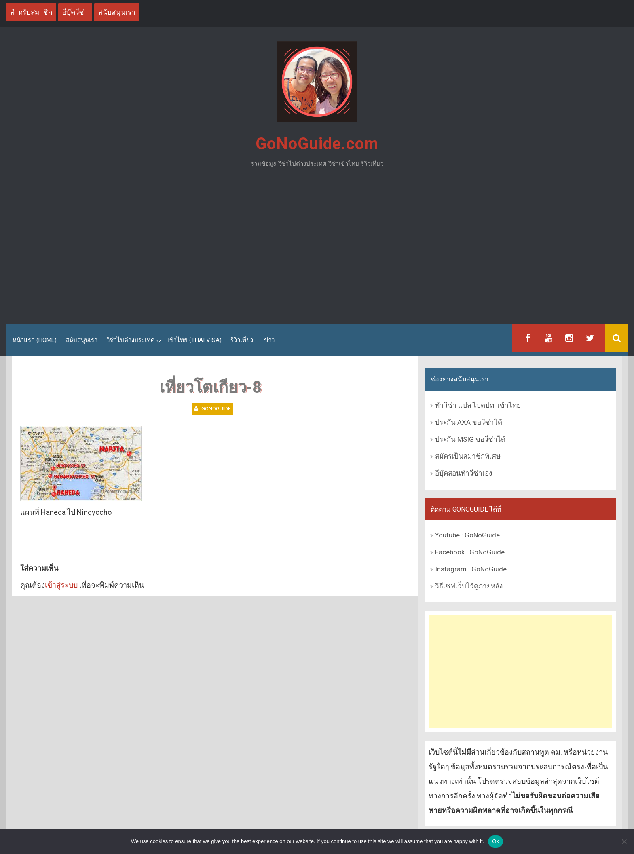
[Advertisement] (317, 249)
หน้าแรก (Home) (35, 340)
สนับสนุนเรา (81, 340)
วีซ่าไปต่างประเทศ (130, 340)
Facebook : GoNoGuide (470, 552)
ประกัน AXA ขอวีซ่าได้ (468, 422)
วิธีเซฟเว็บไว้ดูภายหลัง (469, 586)
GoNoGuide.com (317, 143)
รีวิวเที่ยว (241, 340)
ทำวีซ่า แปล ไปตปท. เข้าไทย (478, 405)
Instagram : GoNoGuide (471, 569)
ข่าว (269, 340)
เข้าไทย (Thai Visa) (194, 340)
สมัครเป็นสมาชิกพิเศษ (468, 456)
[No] (624, 841)
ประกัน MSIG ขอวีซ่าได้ (470, 439)
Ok (495, 841)
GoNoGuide (216, 409)
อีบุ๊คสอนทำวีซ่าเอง (463, 473)
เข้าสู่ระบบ (61, 585)
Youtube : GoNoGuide (467, 535)
